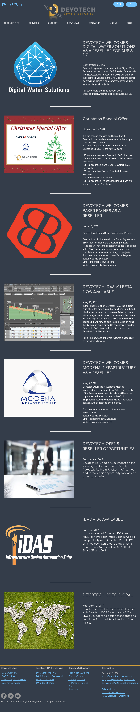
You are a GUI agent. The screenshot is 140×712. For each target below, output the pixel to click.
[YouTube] (18, 696)
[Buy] (131, 4)
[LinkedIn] (11, 696)
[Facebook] (4, 696)
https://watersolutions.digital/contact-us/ (112, 94)
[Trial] (118, 4)
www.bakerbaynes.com (104, 265)
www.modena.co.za (102, 422)
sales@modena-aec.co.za (103, 419)
